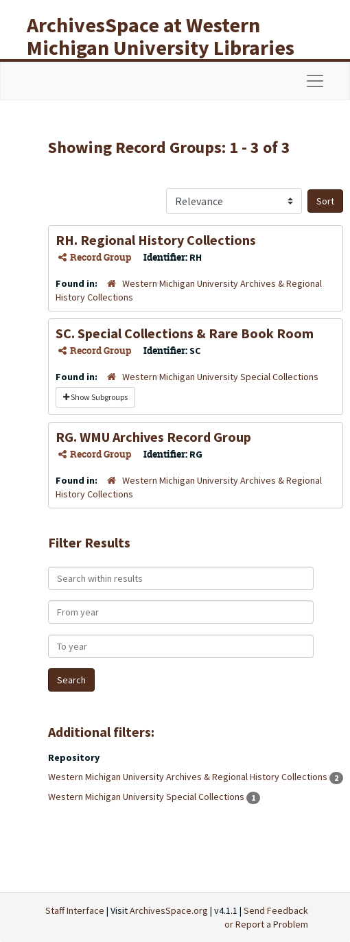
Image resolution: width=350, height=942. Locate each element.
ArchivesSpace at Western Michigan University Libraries (160, 36)
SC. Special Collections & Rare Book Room (185, 333)
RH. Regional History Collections (156, 239)
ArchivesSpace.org (169, 910)
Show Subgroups (95, 397)
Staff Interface (74, 910)
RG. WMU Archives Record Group (153, 436)
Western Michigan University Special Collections (220, 376)
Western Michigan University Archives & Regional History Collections (188, 776)
